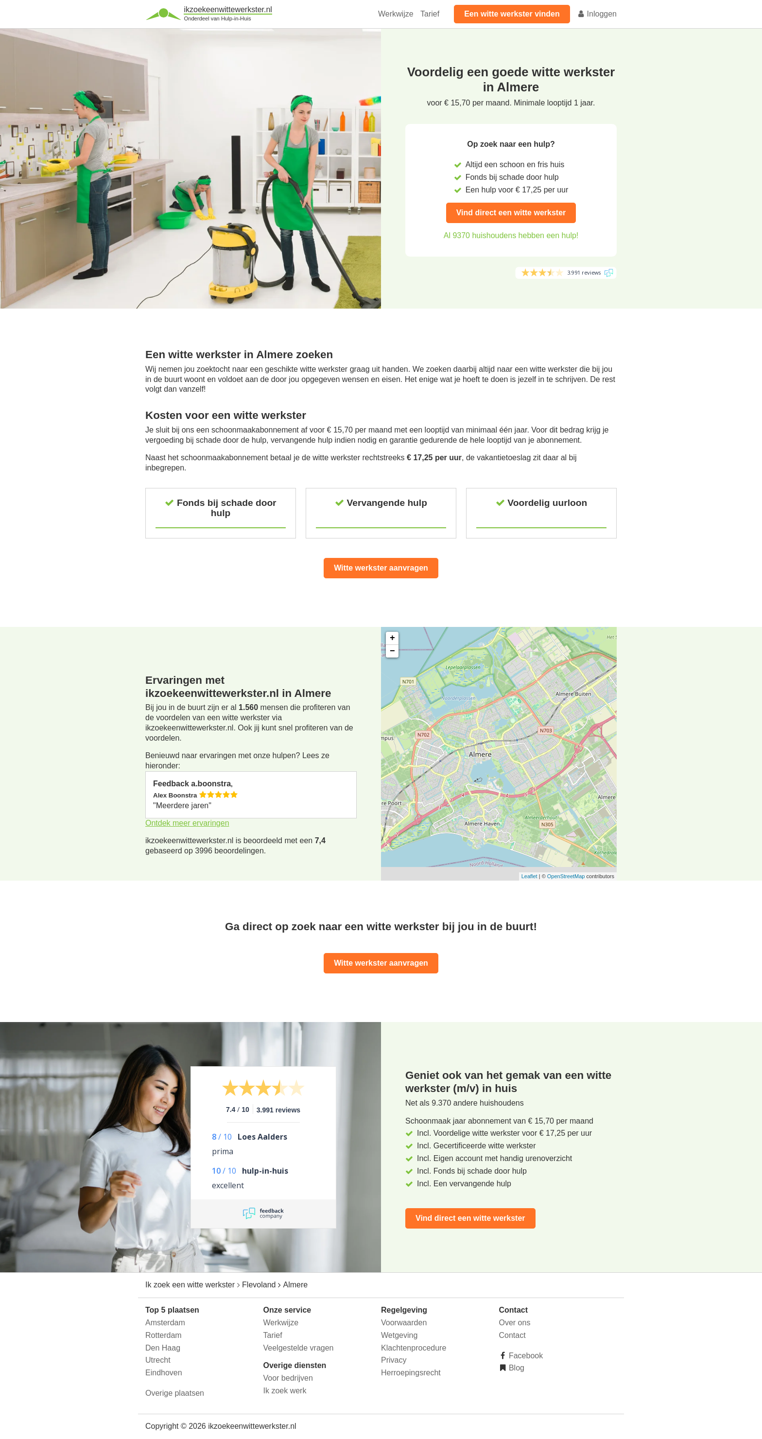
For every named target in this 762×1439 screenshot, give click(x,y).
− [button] (392, 651)
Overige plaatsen (174, 1393)
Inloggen (597, 14)
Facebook (525, 1356)
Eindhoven (163, 1373)
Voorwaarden (404, 1322)
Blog (515, 1368)
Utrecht (158, 1360)
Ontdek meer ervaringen (187, 823)
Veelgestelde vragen (298, 1348)
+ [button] (392, 638)
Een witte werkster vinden (512, 14)
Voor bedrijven (288, 1378)
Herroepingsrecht (411, 1373)
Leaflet (529, 876)
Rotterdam (163, 1335)
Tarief (429, 14)
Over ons (515, 1322)
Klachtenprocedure (413, 1348)
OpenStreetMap (566, 876)
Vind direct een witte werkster (511, 212)
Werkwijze (396, 14)
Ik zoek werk (285, 1391)
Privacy (393, 1360)
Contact (512, 1335)
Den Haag (162, 1348)
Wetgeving (399, 1335)
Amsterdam (165, 1322)
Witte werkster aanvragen (381, 568)
